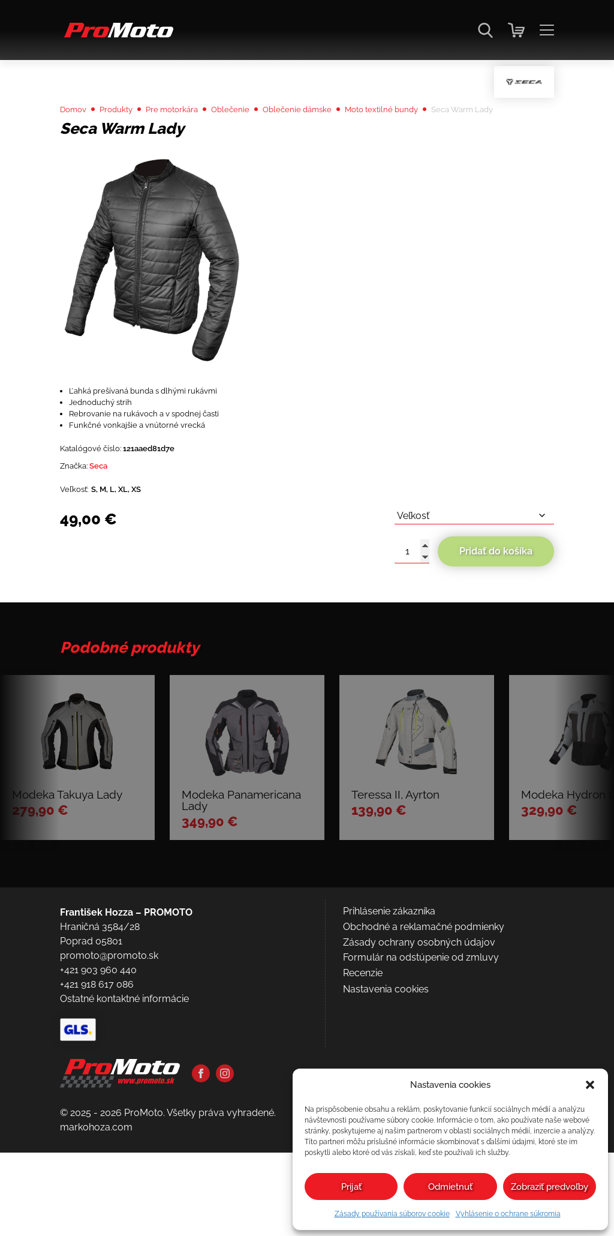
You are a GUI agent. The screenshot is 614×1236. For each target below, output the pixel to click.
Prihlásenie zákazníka (389, 1055)
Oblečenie (259, 140)
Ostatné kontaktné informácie (124, 1142)
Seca (108, 535)
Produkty (126, 140)
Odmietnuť (450, 1186)
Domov (76, 140)
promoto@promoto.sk (109, 1099)
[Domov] (116, 36)
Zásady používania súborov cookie (392, 1214)
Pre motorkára (192, 140)
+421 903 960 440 (98, 1114)
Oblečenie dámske (336, 140)
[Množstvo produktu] (412, 628)
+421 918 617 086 (97, 1128)
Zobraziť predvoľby (549, 1186)
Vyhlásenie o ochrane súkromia (508, 1214)
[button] (590, 1085)
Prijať (351, 1186)
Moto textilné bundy (434, 140)
